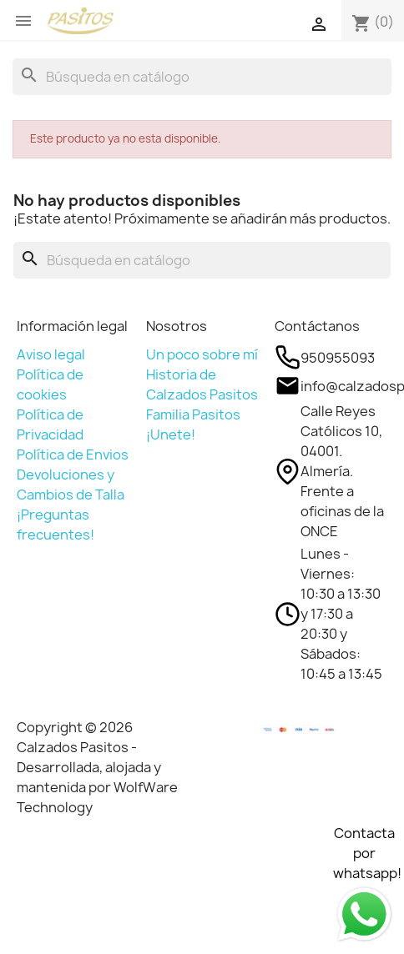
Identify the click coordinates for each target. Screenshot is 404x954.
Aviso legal (51, 354)
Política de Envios (73, 454)
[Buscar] (202, 76)
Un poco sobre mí (202, 354)
